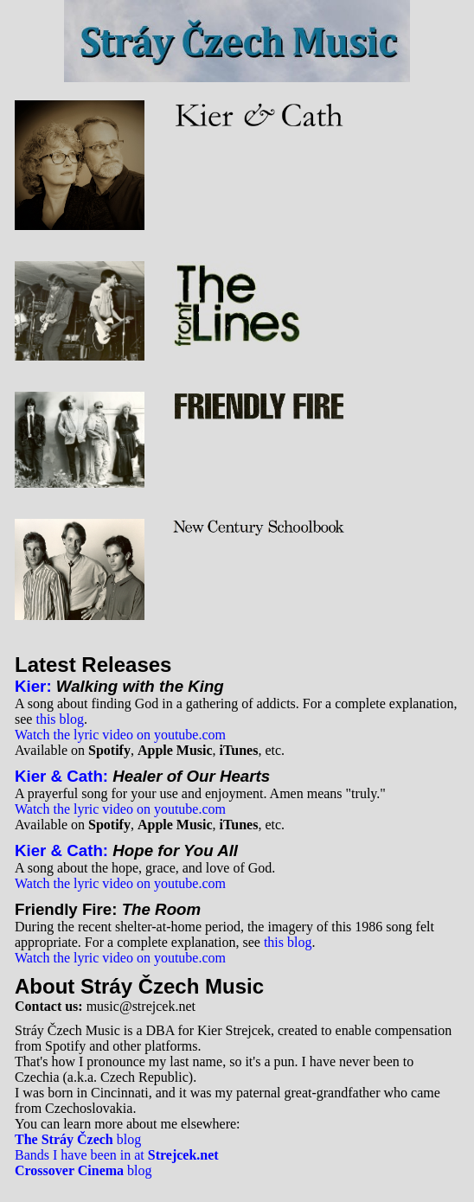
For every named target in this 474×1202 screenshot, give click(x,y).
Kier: (33, 686)
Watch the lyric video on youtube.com (120, 734)
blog (78, 1139)
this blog (59, 719)
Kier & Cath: (61, 776)
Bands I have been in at (117, 1155)
